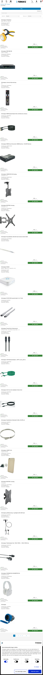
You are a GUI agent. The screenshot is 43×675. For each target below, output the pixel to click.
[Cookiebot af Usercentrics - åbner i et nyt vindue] (36, 643)
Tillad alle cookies (35, 671)
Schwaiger (8, 4)
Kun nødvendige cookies (20, 671)
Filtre (21, 8)
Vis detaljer (36, 666)
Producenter (3, 4)
